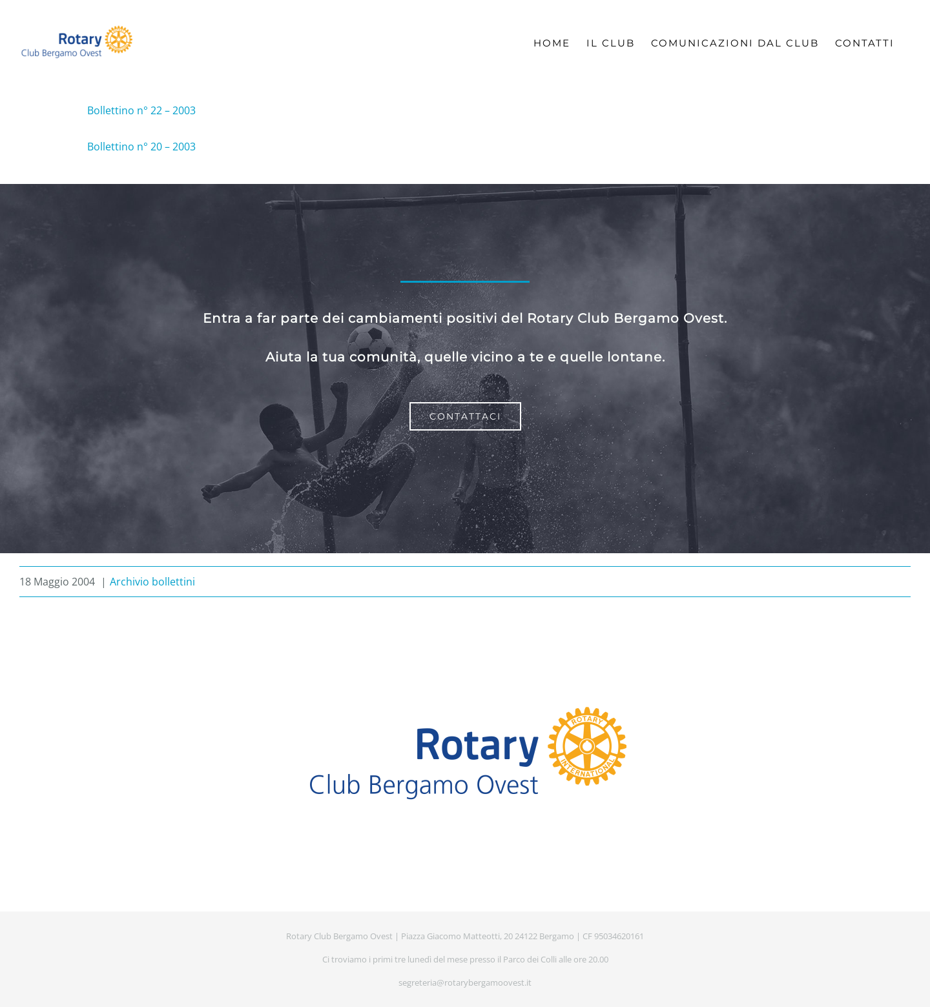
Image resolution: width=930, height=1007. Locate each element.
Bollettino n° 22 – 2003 (141, 110)
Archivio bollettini (152, 582)
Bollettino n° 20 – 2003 (141, 146)
